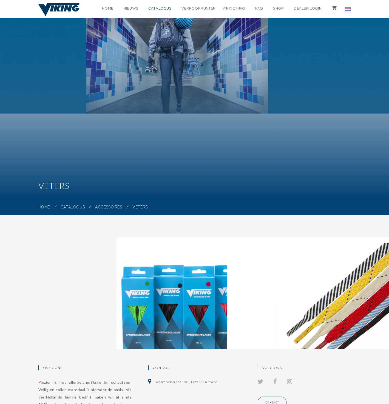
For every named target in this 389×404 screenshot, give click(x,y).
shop (274, 9)
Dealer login (306, 9)
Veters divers (280, 313)
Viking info (227, 9)
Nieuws (120, 9)
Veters (140, 207)
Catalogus (150, 9)
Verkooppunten (191, 9)
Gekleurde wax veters (170, 313)
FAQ (253, 9)
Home (95, 9)
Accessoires (108, 207)
